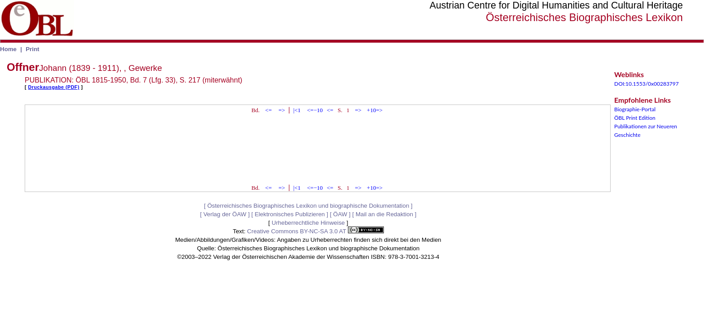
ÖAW (340, 214)
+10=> (375, 110)
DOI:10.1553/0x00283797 (646, 83)
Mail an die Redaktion (384, 214)
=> (281, 110)
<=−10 (315, 110)
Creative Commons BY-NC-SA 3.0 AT (315, 231)
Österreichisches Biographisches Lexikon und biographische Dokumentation (308, 205)
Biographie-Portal (635, 109)
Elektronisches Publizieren (290, 214)
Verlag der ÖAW (224, 214)
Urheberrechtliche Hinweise (308, 222)
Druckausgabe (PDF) (53, 87)
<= (268, 110)
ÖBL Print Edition (635, 117)
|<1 (296, 110)
